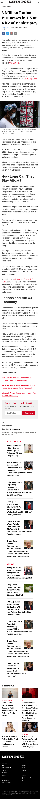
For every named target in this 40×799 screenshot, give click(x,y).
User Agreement (16, 793)
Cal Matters (14, 63)
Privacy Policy (6, 782)
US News (25, 734)
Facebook (28, 778)
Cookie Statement (7, 795)
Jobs (3, 785)
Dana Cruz (6, 27)
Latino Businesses (7, 425)
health (24, 770)
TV (22, 700)
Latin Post (20, 2)
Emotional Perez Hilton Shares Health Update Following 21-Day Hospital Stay (14, 451)
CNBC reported (30, 79)
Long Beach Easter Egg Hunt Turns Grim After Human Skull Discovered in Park (15, 590)
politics (24, 765)
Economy (8, 6)
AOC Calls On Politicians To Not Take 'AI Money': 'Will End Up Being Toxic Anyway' (30, 741)
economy (5, 770)
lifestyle (4, 772)
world (23, 768)
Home (3, 6)
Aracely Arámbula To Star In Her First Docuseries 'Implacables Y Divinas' (10, 741)
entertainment (6, 768)
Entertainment (7, 700)
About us (4, 778)
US (3, 765)
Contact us (5, 780)
